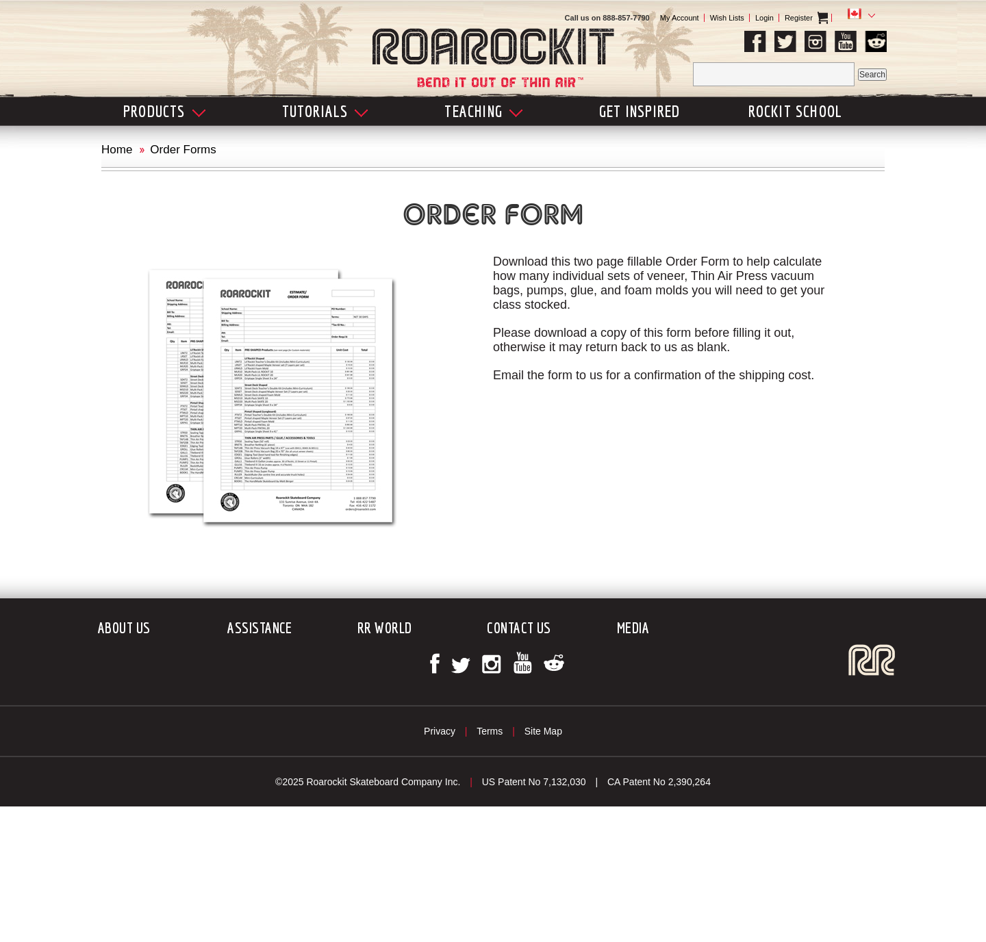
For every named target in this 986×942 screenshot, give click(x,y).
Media (633, 627)
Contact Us (519, 627)
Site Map (543, 731)
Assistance (259, 627)
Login (764, 18)
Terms (490, 731)
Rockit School (795, 110)
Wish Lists (727, 18)
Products (164, 110)
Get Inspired (639, 110)
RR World (384, 627)
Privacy (439, 731)
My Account (679, 18)
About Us (124, 627)
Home (116, 149)
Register (799, 18)
